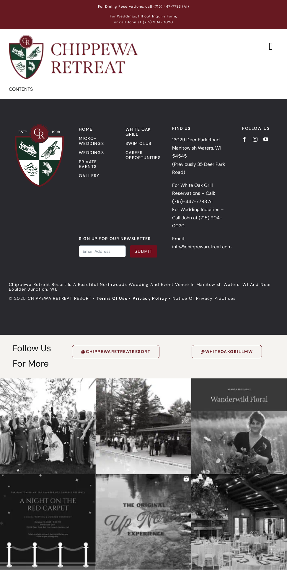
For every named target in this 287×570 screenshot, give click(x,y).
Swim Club (138, 143)
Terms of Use (112, 298)
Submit (144, 251)
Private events (88, 164)
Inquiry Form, (164, 16)
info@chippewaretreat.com (201, 247)
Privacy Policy (150, 298)
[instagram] (255, 139)
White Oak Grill (138, 132)
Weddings (91, 152)
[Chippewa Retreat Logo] (73, 37)
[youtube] (265, 139)
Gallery (89, 175)
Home (86, 129)
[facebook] (244, 139)
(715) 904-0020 (158, 22)
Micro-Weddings (91, 141)
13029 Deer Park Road (196, 140)
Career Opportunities (143, 155)
